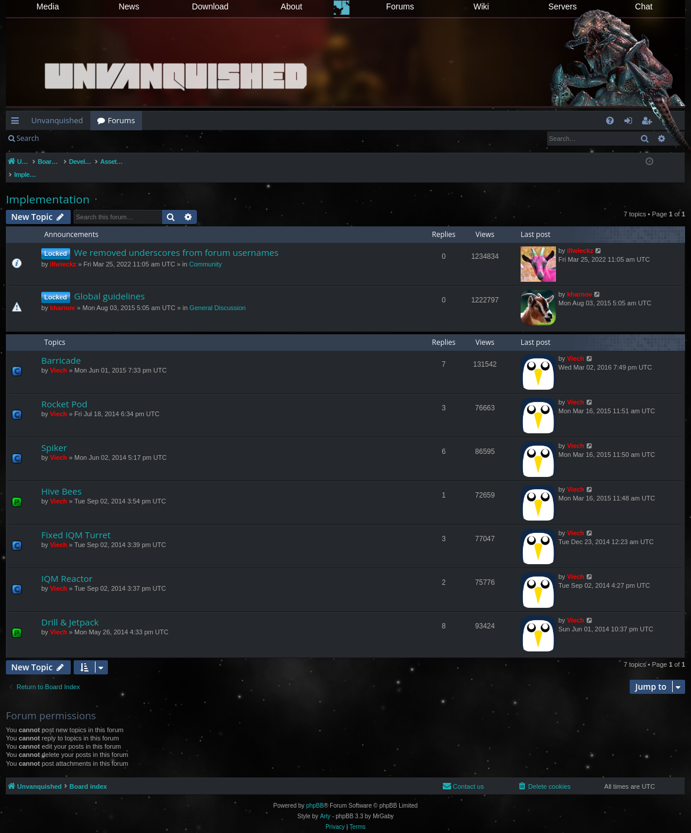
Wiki (481, 6)
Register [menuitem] (649, 122)
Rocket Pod (64, 391)
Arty (325, 804)
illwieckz (63, 251)
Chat (644, 6)
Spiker (54, 435)
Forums (400, 6)
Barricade (61, 348)
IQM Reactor (67, 566)
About (291, 6)
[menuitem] (610, 120)
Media (48, 6)
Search (28, 138)
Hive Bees (61, 479)
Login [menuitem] (630, 122)
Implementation (48, 187)
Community (205, 251)
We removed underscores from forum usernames (176, 240)
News (129, 6)
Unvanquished (57, 120)
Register (104, 138)
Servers (562, 6)
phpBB (315, 793)
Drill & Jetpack (69, 609)
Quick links (17, 122)
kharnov (62, 295)
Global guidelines (109, 283)
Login (65, 138)
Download (210, 6)
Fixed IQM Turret (76, 522)
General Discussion (217, 295)
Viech (58, 357)
